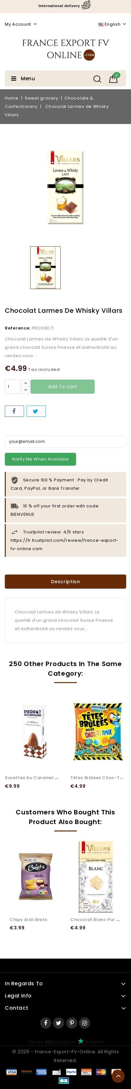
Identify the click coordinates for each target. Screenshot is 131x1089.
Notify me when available (40, 459)
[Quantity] (12, 387)
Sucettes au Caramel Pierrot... (39, 778)
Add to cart (62, 386)
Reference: (18, 328)
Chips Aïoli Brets (28, 920)
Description (65, 581)
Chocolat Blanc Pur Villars (100, 920)
